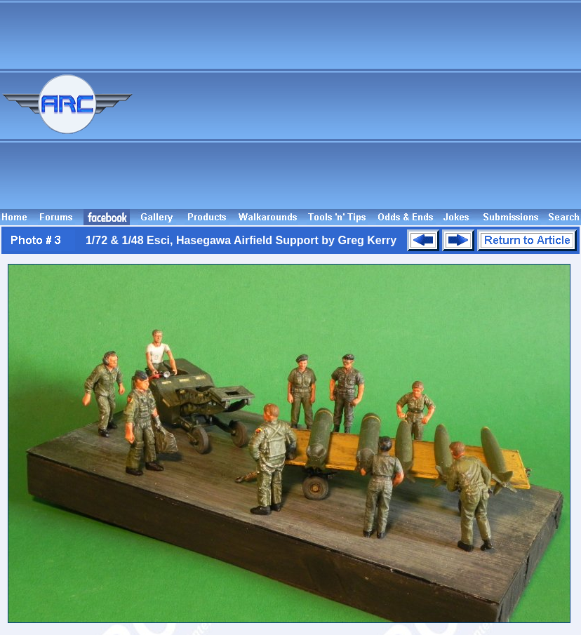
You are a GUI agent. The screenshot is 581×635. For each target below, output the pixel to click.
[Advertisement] (379, 111)
